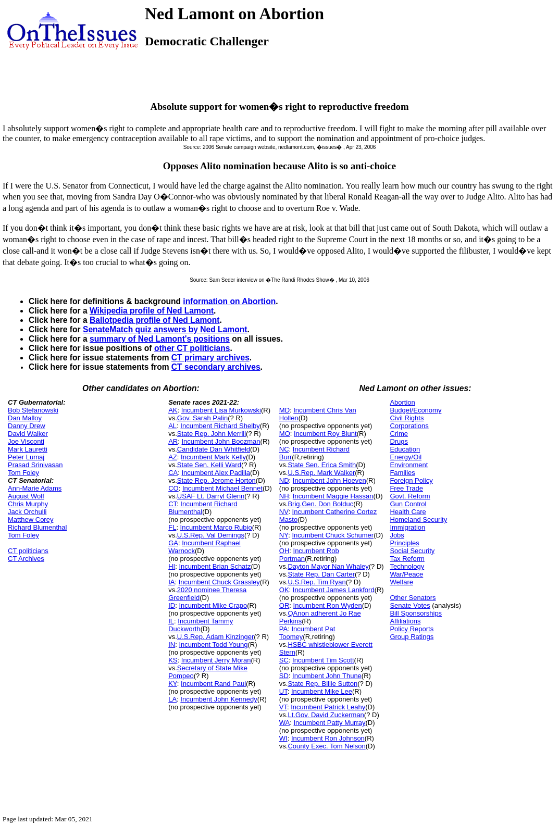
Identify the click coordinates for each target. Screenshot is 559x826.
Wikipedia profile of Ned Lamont (152, 310)
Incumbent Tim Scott (323, 660)
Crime (399, 433)
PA (283, 629)
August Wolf (26, 496)
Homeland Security (418, 519)
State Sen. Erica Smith (322, 465)
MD (284, 410)
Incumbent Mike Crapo (213, 605)
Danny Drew (26, 426)
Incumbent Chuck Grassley (219, 582)
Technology (407, 566)
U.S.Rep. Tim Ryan (316, 582)
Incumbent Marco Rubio (216, 527)
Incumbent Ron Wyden (327, 605)
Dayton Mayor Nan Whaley (328, 566)
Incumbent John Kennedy (218, 699)
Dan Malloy (25, 418)
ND (284, 480)
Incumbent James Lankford (334, 590)
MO (284, 433)
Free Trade (406, 488)
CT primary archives (210, 357)
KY (172, 683)
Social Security (412, 551)
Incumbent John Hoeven (329, 480)
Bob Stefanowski (33, 410)
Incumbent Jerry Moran (216, 660)
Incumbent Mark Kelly (213, 457)
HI (171, 566)
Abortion (402, 402)
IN (171, 644)
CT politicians (28, 551)
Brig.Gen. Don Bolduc (320, 504)
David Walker (28, 433)
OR (284, 605)
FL (172, 527)
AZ (172, 457)
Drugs (399, 441)
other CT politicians (192, 348)
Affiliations (405, 621)
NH (284, 496)
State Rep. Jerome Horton (216, 480)
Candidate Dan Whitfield (213, 449)
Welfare (401, 582)
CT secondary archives (215, 366)
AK (172, 410)
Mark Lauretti (27, 449)
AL (172, 426)
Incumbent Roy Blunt (325, 433)
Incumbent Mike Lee (321, 691)
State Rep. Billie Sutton (322, 683)
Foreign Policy (411, 480)
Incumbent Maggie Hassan (333, 496)
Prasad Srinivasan (35, 465)
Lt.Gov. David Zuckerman (326, 715)
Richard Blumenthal (37, 527)
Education (405, 449)
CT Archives (26, 558)
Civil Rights (407, 418)
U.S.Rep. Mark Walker (321, 473)
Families (402, 473)
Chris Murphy (28, 504)
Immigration (407, 527)
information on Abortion (229, 301)
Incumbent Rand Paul (213, 683)
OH (284, 551)
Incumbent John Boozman (221, 441)
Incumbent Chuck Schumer (333, 535)
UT (283, 691)
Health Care (408, 512)
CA (173, 473)
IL (171, 621)
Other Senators (413, 598)
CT (172, 504)
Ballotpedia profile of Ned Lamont (155, 320)
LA (172, 699)
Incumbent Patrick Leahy (328, 707)
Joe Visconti (26, 441)
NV (284, 512)
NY (283, 535)
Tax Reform (407, 558)
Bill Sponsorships (416, 613)
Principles (404, 543)
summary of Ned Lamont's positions (160, 338)
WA (284, 723)
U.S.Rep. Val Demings (210, 535)
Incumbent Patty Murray (330, 723)
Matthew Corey (30, 519)
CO (173, 488)
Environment (409, 465)
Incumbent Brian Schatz (215, 566)
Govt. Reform (410, 496)
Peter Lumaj (26, 457)
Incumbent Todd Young (213, 644)
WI (283, 738)
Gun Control (408, 504)
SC (284, 660)
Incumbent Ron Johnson (328, 738)
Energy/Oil (405, 457)
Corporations (409, 426)
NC (284, 449)
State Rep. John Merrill (211, 433)
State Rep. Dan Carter (321, 574)
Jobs (397, 535)
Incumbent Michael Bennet (222, 488)
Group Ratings (411, 637)
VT (283, 707)
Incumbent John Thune (327, 676)
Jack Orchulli (27, 512)
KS (172, 660)
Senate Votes (410, 605)
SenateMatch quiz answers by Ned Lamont (165, 329)
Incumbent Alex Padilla (216, 473)
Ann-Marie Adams (34, 488)
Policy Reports (411, 629)
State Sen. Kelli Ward (209, 465)
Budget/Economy (415, 410)
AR (173, 441)
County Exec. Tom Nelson (326, 746)
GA (173, 543)
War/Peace (406, 574)
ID (171, 605)
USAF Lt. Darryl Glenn (210, 496)
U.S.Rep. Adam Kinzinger (215, 637)
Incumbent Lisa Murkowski (221, 410)
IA (171, 582)
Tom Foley (23, 473)
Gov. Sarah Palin (202, 418)
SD (284, 676)
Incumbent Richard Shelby (219, 426)
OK (284, 590)
